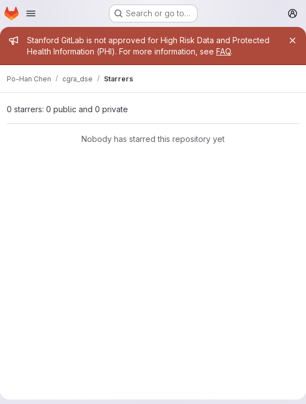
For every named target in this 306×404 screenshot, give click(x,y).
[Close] (292, 40)
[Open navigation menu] (31, 13)
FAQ (223, 51)
